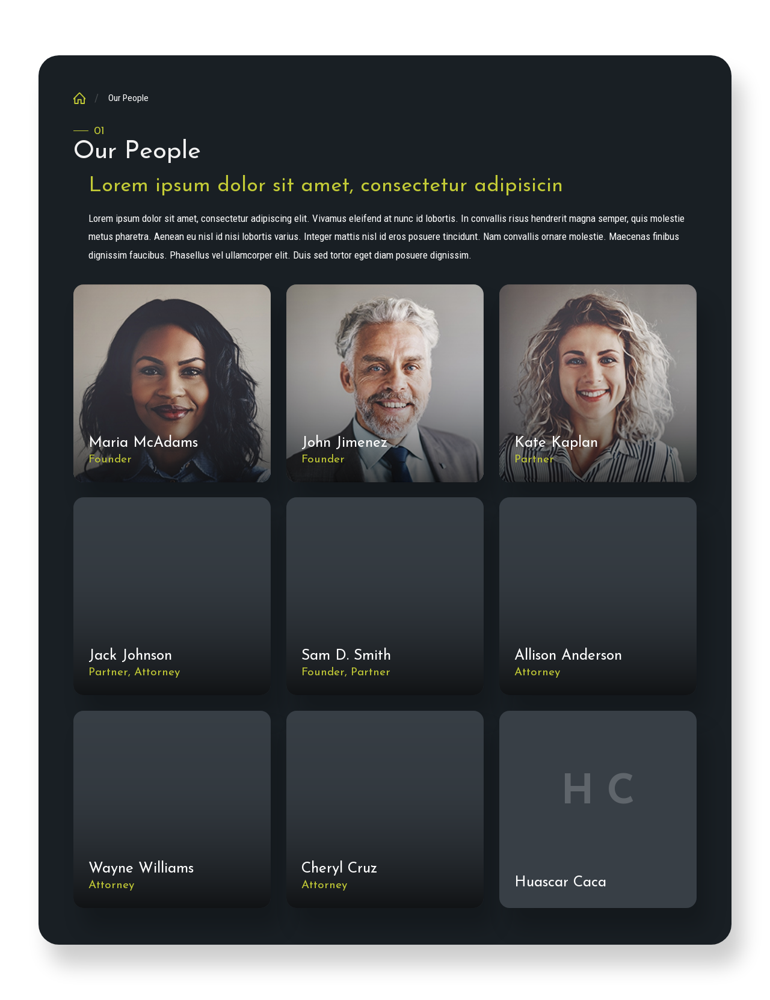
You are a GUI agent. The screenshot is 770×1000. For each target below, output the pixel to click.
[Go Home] (84, 98)
